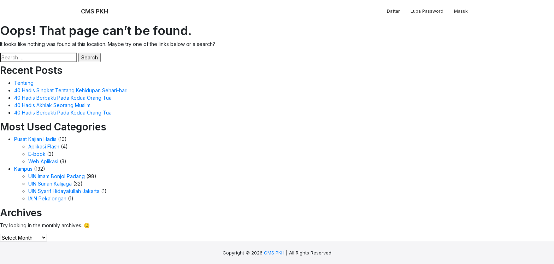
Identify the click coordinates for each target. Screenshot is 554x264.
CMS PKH (274, 253)
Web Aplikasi (43, 161)
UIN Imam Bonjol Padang (56, 176)
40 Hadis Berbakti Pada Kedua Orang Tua (63, 98)
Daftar (393, 11)
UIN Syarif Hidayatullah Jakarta (64, 191)
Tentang (24, 83)
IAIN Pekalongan (47, 198)
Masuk (461, 11)
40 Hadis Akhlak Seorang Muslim (52, 105)
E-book (37, 154)
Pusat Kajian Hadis (35, 139)
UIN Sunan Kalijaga (50, 184)
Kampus (23, 169)
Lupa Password (427, 11)
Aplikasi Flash (43, 146)
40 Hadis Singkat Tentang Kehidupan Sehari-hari (71, 90)
